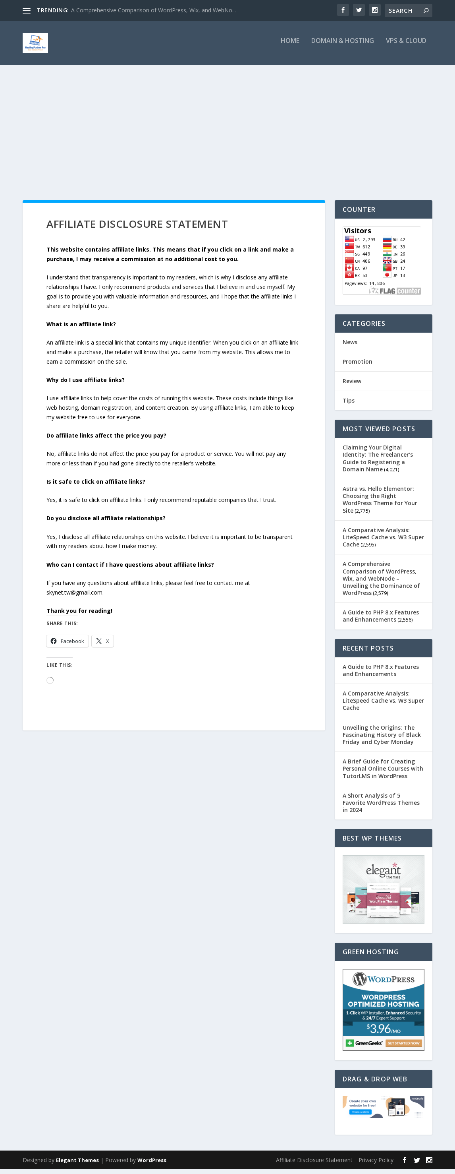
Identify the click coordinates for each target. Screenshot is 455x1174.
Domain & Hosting (342, 46)
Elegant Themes (77, 1164)
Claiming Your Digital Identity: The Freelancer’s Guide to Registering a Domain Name (378, 463)
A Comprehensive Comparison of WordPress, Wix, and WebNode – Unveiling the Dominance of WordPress (381, 583)
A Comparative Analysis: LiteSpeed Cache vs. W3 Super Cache (383, 542)
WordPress (151, 1164)
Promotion (357, 366)
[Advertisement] (227, 130)
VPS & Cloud (406, 46)
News (350, 347)
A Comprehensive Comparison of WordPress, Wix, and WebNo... (153, 10)
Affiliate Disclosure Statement (314, 1164)
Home (290, 46)
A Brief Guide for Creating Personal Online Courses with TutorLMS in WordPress (383, 774)
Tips (349, 405)
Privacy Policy (376, 1164)
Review (352, 386)
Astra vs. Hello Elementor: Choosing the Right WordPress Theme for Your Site (380, 504)
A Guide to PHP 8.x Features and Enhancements (381, 621)
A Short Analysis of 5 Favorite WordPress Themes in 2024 (381, 807)
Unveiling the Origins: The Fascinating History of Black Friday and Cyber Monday (382, 739)
